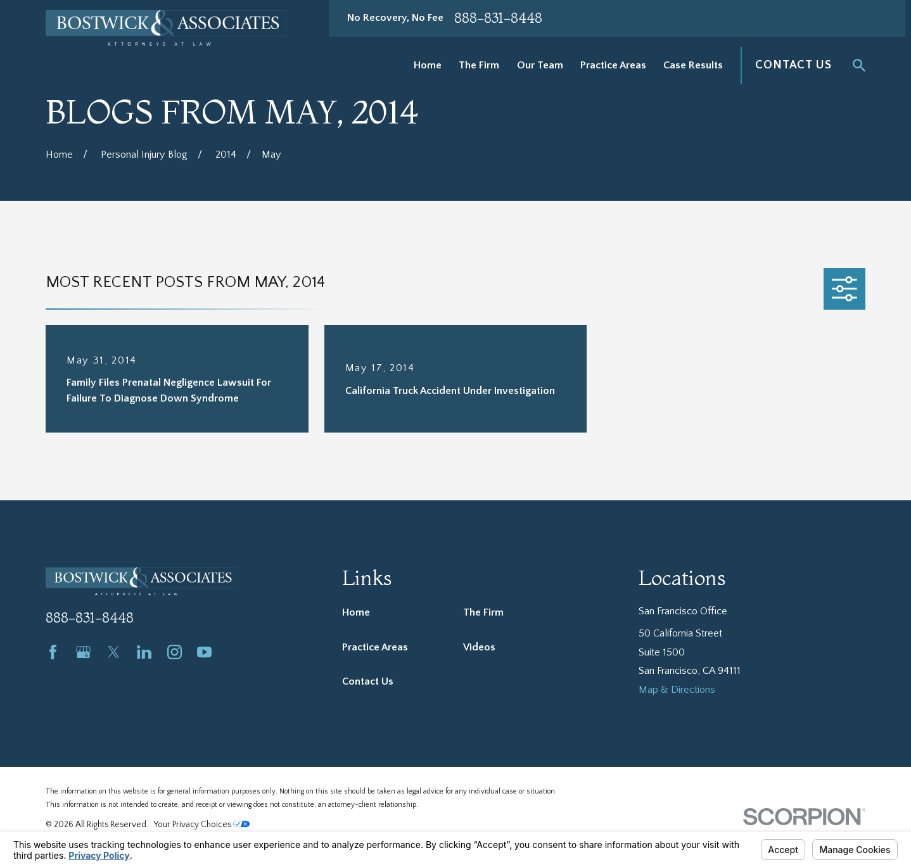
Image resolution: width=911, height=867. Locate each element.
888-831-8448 (498, 18)
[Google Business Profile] (83, 652)
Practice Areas (375, 647)
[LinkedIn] (144, 652)
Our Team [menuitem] (540, 65)
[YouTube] (204, 652)
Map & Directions (677, 689)
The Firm (483, 612)
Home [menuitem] (428, 65)
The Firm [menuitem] (479, 65)
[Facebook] (53, 652)
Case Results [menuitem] (693, 65)
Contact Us (793, 65)
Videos (479, 647)
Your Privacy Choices (202, 825)
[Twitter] (113, 652)
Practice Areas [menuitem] (613, 65)
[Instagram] (174, 652)
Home (356, 612)
